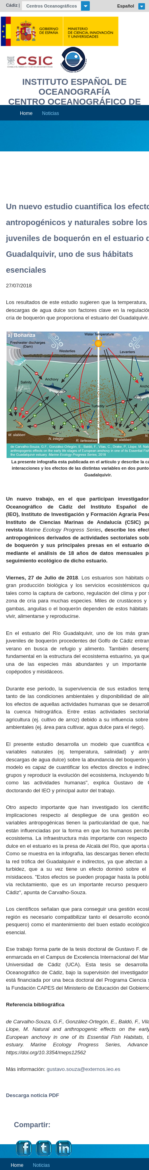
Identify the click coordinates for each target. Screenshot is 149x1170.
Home (26, 113)
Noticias (50, 113)
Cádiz (11, 5)
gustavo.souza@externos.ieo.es (83, 1069)
